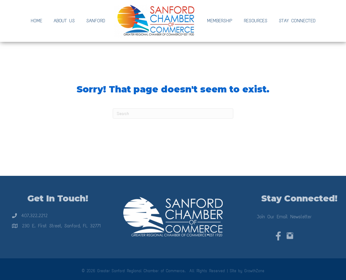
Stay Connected (297, 20)
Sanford (95, 20)
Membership (219, 20)
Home (36, 20)
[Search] (173, 113)
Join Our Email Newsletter (284, 219)
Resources (255, 20)
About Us (64, 20)
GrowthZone (254, 271)
